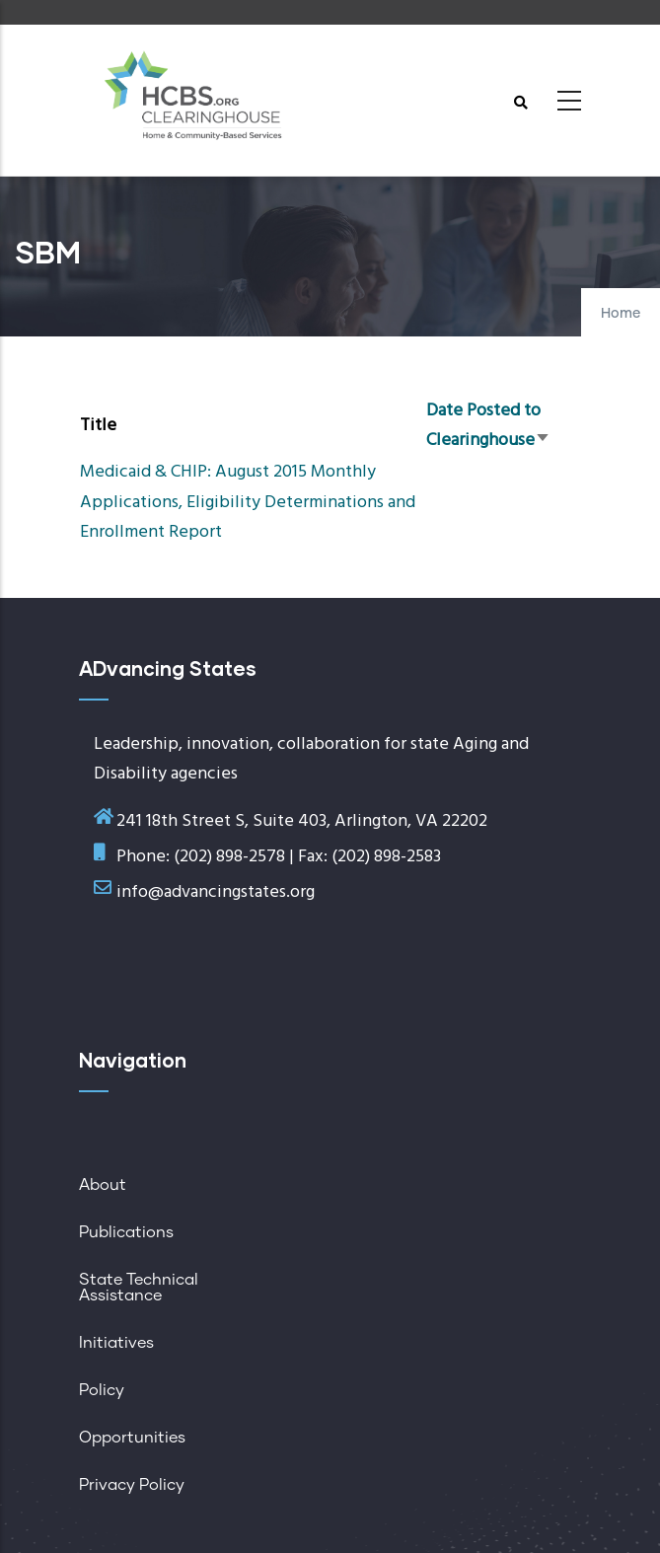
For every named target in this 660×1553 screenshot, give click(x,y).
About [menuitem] (102, 1185)
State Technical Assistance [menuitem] (138, 1287)
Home (620, 314)
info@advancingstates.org (215, 892)
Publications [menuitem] (126, 1232)
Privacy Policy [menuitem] (131, 1485)
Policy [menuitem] (101, 1390)
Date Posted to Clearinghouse (488, 426)
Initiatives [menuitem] (116, 1343)
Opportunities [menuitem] (132, 1437)
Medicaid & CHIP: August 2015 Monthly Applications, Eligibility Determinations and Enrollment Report (247, 502)
